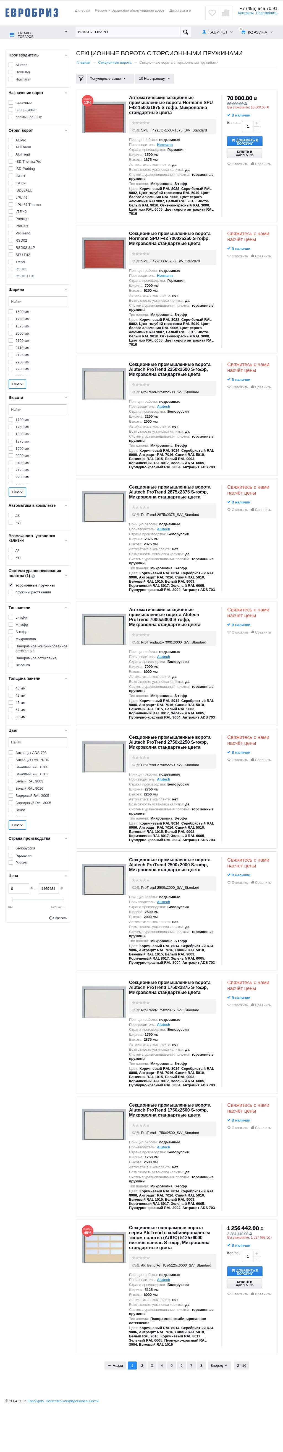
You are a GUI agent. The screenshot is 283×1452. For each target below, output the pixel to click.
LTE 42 (21, 211)
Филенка (22, 665)
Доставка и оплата (184, 10)
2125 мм (22, 355)
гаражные (23, 102)
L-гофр (21, 617)
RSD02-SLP (25, 247)
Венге (20, 810)
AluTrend (22, 154)
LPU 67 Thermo (28, 204)
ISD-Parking (25, 168)
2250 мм (22, 369)
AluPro (20, 140)
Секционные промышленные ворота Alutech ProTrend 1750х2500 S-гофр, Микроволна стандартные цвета (172, 1142)
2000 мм (22, 333)
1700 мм (22, 419)
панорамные (25, 109)
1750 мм (22, 319)
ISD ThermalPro (28, 161)
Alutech (21, 65)
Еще (17, 384)
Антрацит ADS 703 (31, 752)
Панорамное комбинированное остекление (41, 648)
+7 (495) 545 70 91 (257, 8)
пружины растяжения (33, 592)
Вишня (21, 817)
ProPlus (21, 226)
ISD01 (20, 176)
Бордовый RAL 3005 (32, 795)
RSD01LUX (24, 276)
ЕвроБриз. (36, 1440)
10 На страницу (152, 78)
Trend (20, 261)
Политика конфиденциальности (72, 1440)
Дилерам (82, 10)
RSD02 (21, 240)
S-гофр (21, 631)
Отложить (240, 164)
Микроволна (25, 639)
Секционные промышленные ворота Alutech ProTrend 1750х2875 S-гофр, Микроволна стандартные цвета (172, 1014)
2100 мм (22, 340)
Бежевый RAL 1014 (31, 766)
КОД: (136, 130)
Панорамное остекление (36, 657)
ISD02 (20, 183)
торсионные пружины (35, 585)
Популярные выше (109, 78)
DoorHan (22, 72)
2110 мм (22, 347)
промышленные (28, 116)
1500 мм (22, 311)
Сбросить (60, 917)
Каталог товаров (24, 32)
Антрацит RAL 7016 (31, 759)
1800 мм (22, 434)
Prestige (22, 218)
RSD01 (21, 269)
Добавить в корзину (251, 141)
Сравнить (263, 164)
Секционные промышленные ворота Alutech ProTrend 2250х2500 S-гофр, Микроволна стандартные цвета (172, 376)
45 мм (20, 702)
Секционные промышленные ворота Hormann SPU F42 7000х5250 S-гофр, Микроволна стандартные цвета (167, 240)
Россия (21, 862)
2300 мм (22, 376)
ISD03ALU (23, 190)
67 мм (20, 709)
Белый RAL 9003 (29, 781)
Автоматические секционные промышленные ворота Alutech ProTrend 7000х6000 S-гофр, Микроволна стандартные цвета (169, 631)
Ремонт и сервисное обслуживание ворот (129, 10)
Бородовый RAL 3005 (33, 802)
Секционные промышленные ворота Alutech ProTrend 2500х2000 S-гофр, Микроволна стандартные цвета (172, 887)
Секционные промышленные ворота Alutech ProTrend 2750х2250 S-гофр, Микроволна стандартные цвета (172, 759)
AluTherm (23, 147)
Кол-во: (233, 122)
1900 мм (22, 448)
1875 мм (22, 326)
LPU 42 (21, 197)
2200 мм (22, 362)
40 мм (20, 688)
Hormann (22, 79)
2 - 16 (241, 1405)
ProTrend (22, 233)
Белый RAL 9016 (29, 788)
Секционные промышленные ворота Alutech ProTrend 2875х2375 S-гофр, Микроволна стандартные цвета (172, 504)
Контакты (245, 13)
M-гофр (21, 624)
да (17, 515)
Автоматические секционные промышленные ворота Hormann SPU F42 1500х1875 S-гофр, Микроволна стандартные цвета (170, 104)
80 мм (20, 717)
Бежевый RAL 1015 (31, 774)
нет (18, 522)
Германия (23, 855)
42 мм (20, 695)
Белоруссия (25, 848)
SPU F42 (22, 254)
